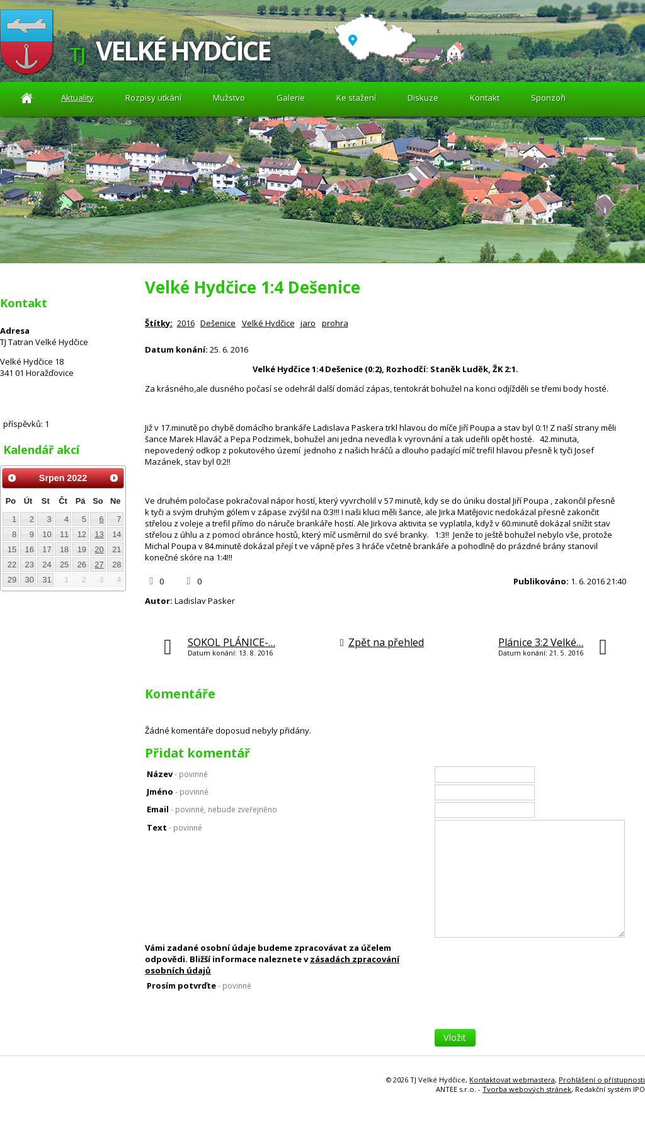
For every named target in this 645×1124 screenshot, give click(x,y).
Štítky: (159, 323)
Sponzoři (548, 97)
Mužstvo (229, 97)
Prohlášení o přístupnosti (602, 1079)
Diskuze (423, 97)
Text (174, 827)
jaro (308, 323)
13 (98, 534)
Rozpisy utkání (153, 97)
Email (212, 809)
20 (98, 549)
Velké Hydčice (268, 323)
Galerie (291, 97)
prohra (335, 323)
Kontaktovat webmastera (512, 1079)
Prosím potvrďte (199, 985)
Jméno (177, 791)
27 (98, 564)
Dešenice (218, 323)
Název (177, 774)
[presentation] (530, 1004)
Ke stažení (356, 97)
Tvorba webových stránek (526, 1089)
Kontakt (484, 97)
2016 (186, 323)
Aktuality (27, 98)
